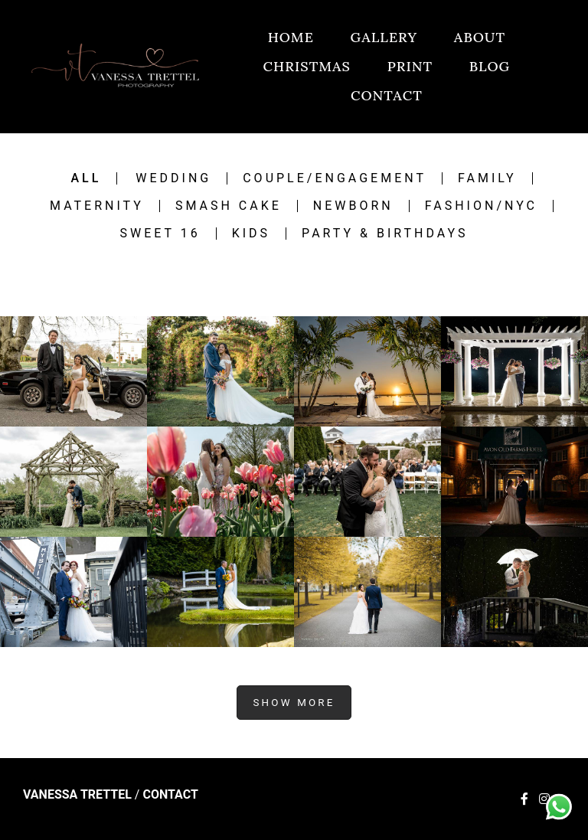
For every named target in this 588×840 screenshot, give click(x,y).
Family (487, 178)
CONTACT (387, 95)
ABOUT (479, 37)
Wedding (173, 178)
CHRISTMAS (307, 66)
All (85, 178)
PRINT (410, 66)
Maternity (97, 206)
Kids (251, 233)
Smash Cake (228, 206)
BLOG (489, 66)
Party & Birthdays (385, 233)
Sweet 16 (159, 233)
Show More (294, 702)
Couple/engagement (334, 178)
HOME (291, 37)
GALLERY (384, 37)
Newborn (353, 206)
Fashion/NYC (481, 206)
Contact (170, 795)
